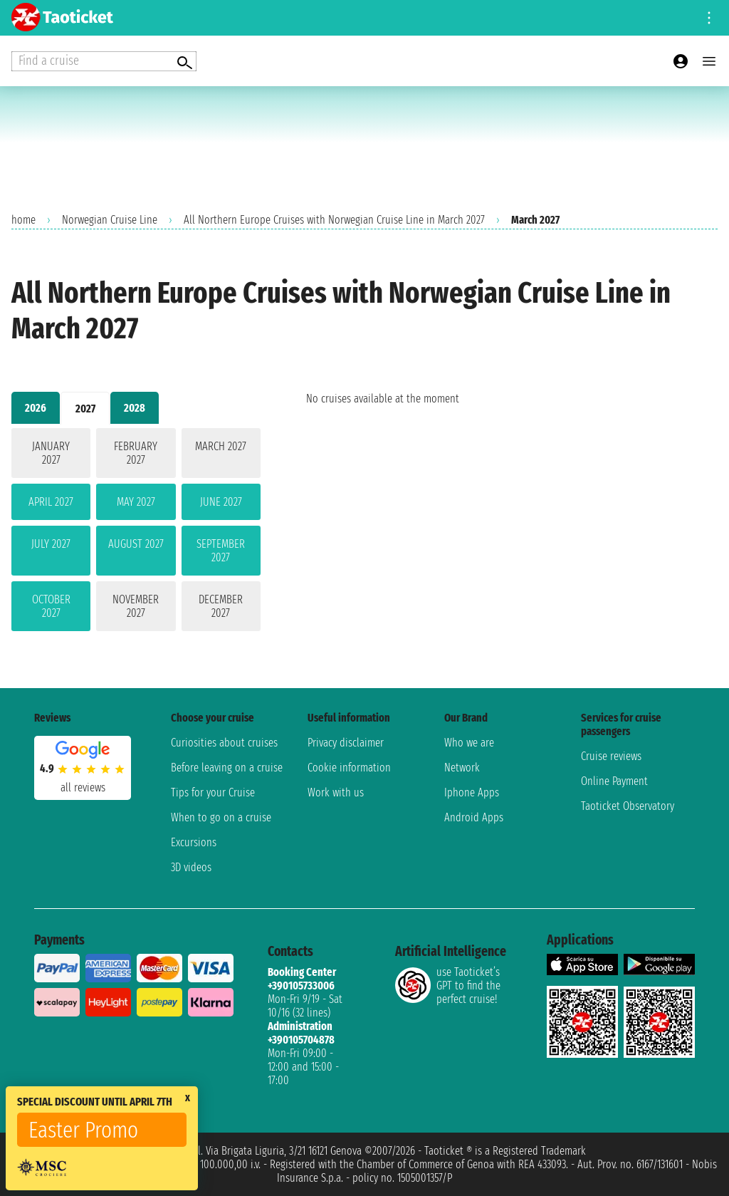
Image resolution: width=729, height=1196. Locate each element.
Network (462, 767)
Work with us (336, 792)
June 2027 (221, 502)
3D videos (191, 867)
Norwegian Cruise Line (109, 220)
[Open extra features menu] (103, 61)
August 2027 (136, 544)
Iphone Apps (471, 792)
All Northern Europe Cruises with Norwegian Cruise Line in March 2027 (334, 220)
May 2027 (136, 502)
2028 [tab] (134, 408)
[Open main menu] (709, 61)
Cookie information (349, 767)
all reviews (83, 787)
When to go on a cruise (221, 817)
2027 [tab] (85, 408)
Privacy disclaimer (346, 742)
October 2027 (51, 606)
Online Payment (614, 781)
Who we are (469, 742)
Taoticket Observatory (627, 806)
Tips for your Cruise (213, 792)
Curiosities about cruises (224, 742)
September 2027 (220, 550)
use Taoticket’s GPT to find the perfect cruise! (447, 985)
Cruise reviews (611, 756)
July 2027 (50, 544)
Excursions (193, 842)
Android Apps (473, 817)
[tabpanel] (136, 532)
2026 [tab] (35, 408)
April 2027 (50, 502)
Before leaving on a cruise (227, 767)
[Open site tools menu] (709, 17)
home (23, 220)
